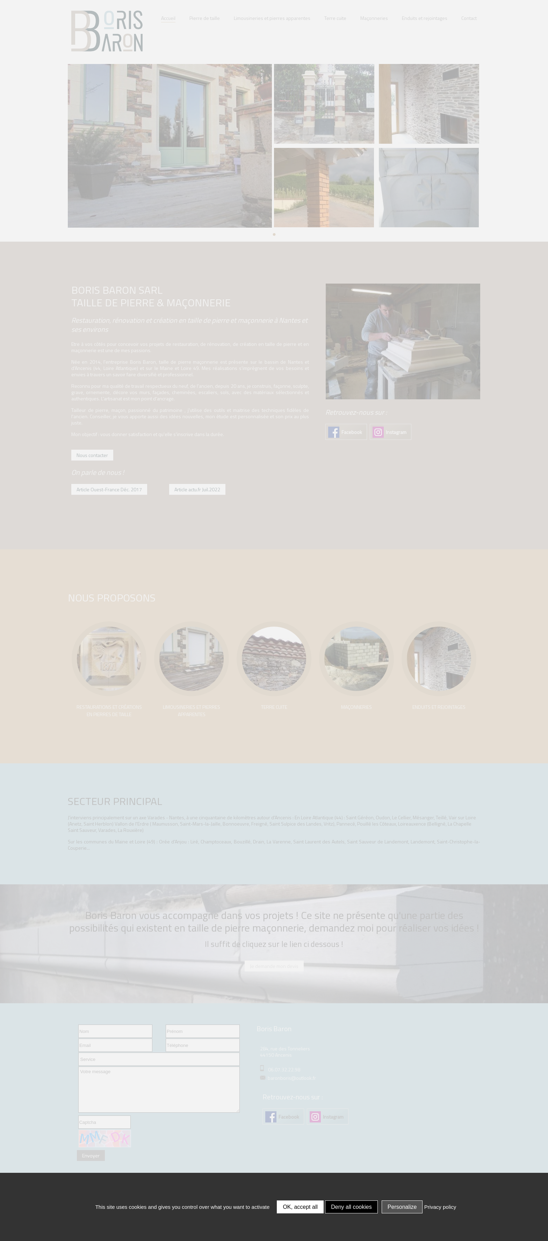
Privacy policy (440, 1207)
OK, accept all (300, 1207)
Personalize (402, 1207)
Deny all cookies (351, 1207)
